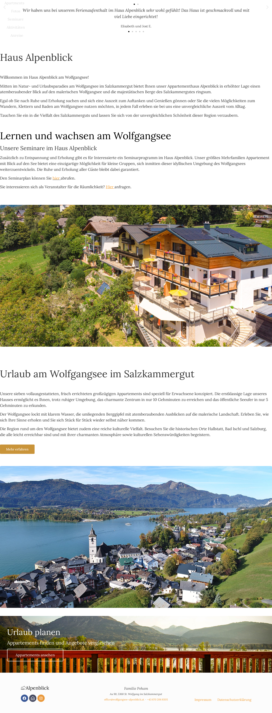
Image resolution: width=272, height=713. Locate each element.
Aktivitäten (16, 27)
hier (56, 178)
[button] (134, 4)
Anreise (17, 35)
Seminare (16, 19)
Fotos (15, 11)
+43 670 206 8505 (157, 699)
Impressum (203, 700)
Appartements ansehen (35, 655)
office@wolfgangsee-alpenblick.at (124, 699)
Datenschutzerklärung (234, 700)
